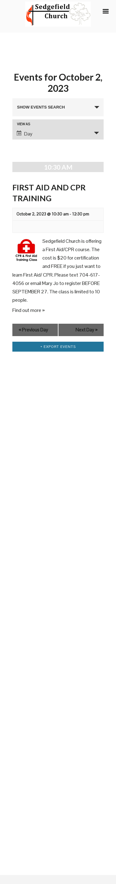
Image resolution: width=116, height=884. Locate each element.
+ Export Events (58, 346)
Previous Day (33, 330)
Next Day (86, 330)
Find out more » (28, 310)
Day (24, 134)
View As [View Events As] (23, 124)
